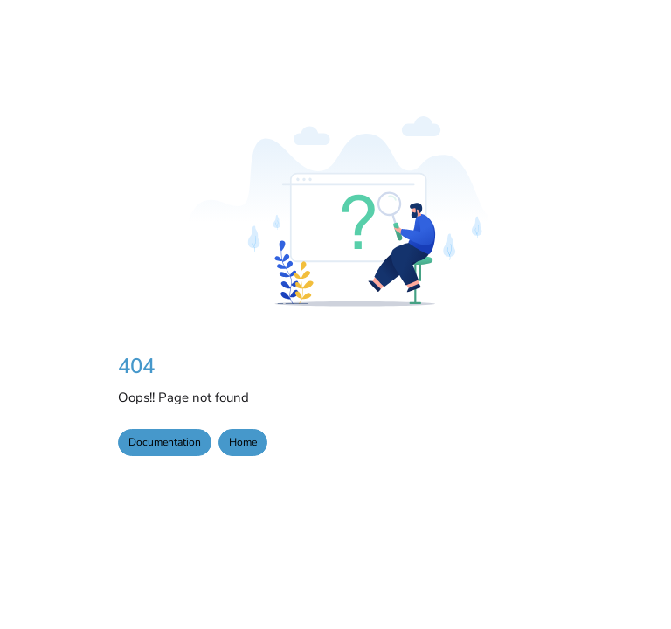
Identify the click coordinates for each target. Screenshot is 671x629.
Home (243, 442)
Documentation (164, 442)
